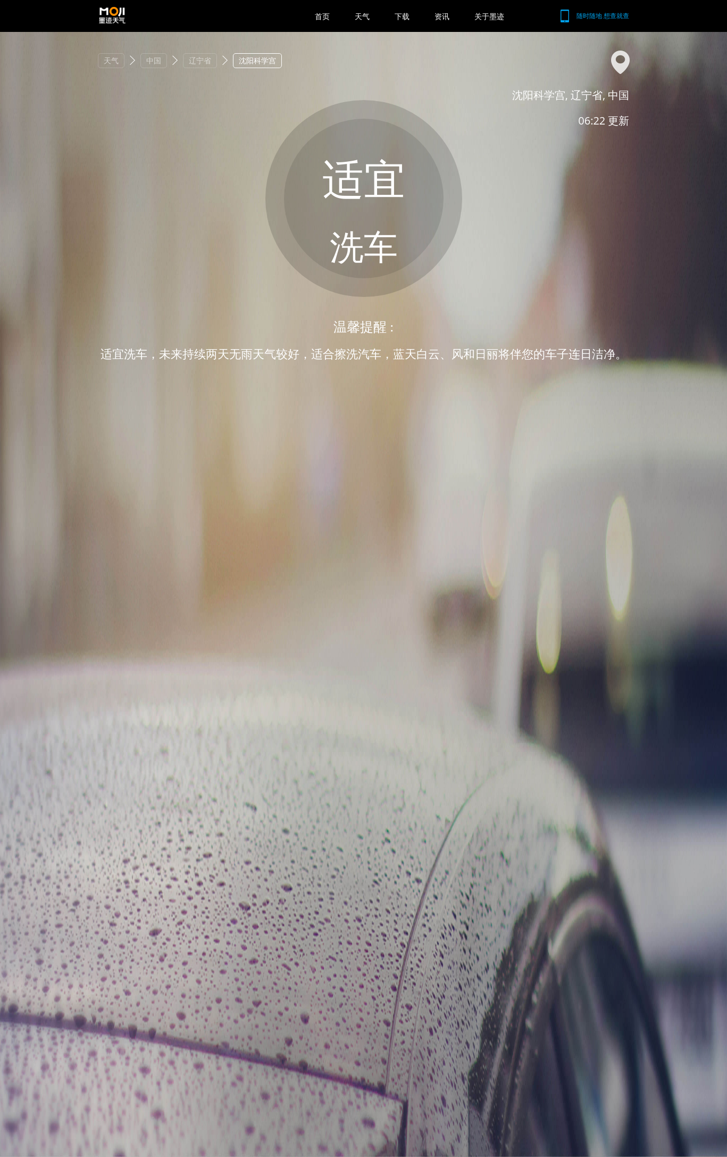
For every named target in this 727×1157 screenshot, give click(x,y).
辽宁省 (200, 60)
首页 (322, 16)
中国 (153, 60)
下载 (402, 16)
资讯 (441, 16)
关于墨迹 (489, 16)
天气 (362, 16)
